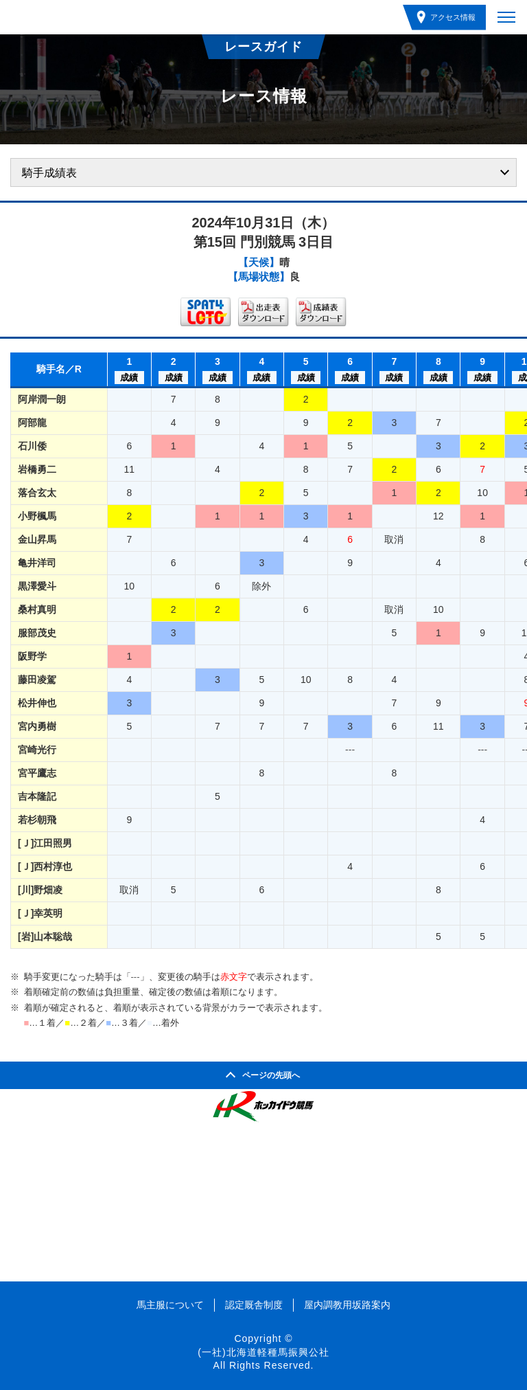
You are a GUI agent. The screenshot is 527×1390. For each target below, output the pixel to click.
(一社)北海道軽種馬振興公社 (263, 1352)
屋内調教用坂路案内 (347, 1304)
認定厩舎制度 (254, 1304)
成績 (129, 377)
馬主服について (170, 1304)
